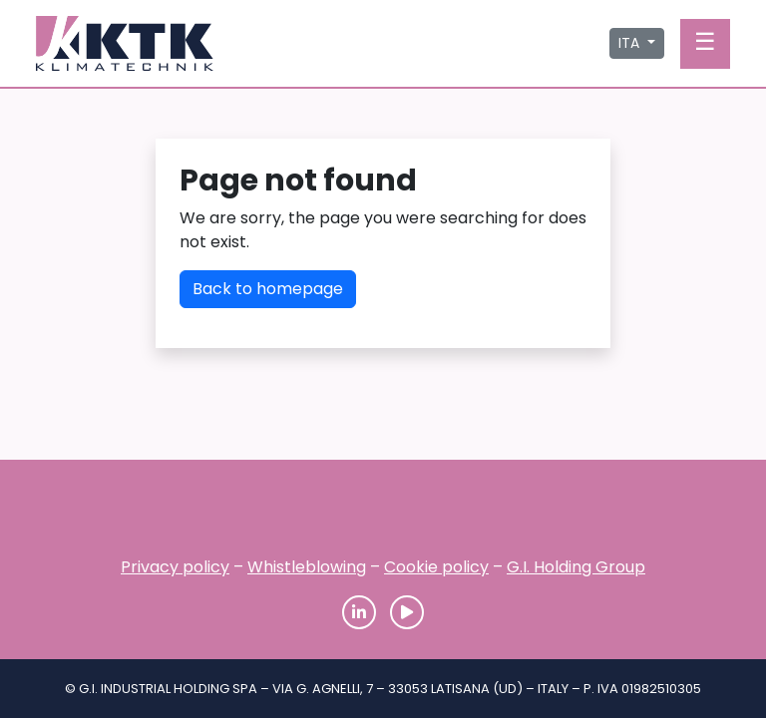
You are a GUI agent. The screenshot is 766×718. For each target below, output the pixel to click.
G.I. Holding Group (576, 566)
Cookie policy (436, 566)
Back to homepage (267, 288)
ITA (630, 43)
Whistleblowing (306, 566)
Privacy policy (175, 566)
